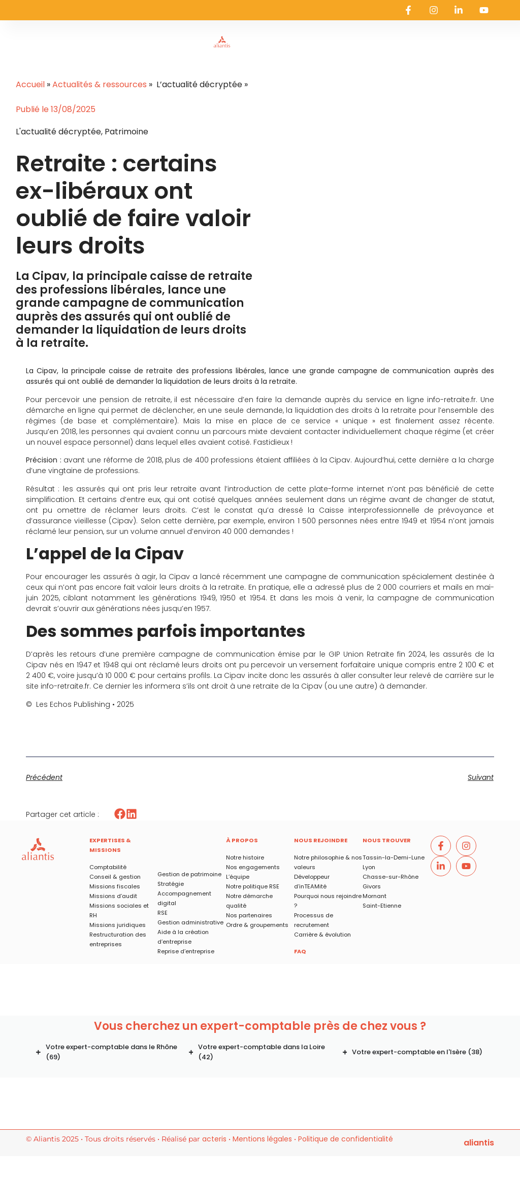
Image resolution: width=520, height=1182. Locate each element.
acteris (214, 1139)
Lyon (369, 867)
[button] (120, 814)
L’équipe (237, 877)
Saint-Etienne (382, 906)
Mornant (374, 896)
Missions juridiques (117, 925)
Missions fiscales (114, 886)
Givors (372, 886)
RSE (162, 913)
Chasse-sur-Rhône (390, 877)
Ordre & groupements (257, 925)
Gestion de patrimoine (189, 874)
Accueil (30, 84)
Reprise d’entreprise (185, 951)
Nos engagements (253, 867)
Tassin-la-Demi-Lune (394, 857)
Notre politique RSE (252, 886)
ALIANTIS (479, 1143)
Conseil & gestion (115, 877)
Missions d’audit (113, 896)
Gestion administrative (190, 922)
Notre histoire (245, 857)
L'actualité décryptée (58, 131)
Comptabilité (107, 867)
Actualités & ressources (99, 84)
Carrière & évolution (322, 934)
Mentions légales (262, 1139)
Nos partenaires (249, 915)
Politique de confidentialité (345, 1139)
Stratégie (170, 884)
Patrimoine (126, 131)
